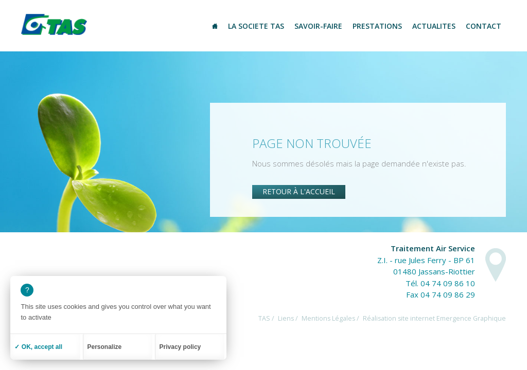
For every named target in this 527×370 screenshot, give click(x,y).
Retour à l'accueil (298, 191)
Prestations (377, 26)
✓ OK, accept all (38, 346)
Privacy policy (180, 346)
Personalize (104, 346)
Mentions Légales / (330, 318)
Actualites (433, 26)
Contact (483, 26)
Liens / (288, 318)
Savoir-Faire (318, 26)
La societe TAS (256, 26)
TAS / (266, 318)
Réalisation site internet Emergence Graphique (434, 318)
